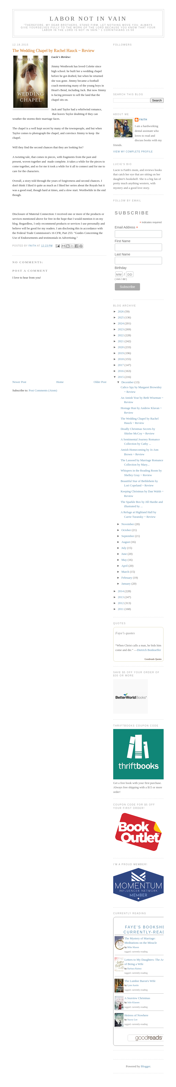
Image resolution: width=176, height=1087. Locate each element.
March (125, 571)
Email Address (126, 227)
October (126, 530)
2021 (121, 341)
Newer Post (19, 382)
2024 (121, 323)
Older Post (100, 382)
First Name (122, 241)
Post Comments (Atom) (43, 390)
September (128, 536)
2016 (121, 371)
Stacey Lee (132, 1019)
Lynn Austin (133, 985)
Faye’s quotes (125, 633)
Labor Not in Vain (88, 18)
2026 (121, 311)
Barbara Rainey (134, 968)
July (124, 548)
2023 (121, 329)
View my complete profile (133, 151)
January (126, 583)
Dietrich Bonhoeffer (149, 650)
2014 (121, 591)
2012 (121, 603)
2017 (121, 365)
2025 (121, 317)
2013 (121, 597)
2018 (121, 359)
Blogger (145, 1066)
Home (60, 382)
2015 (121, 377)
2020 (121, 347)
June (124, 554)
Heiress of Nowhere (136, 1015)
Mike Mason (133, 947)
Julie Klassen (133, 1002)
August (126, 542)
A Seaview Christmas (137, 998)
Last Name (122, 254)
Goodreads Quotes (153, 659)
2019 (121, 353)
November (128, 524)
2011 (121, 609)
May (124, 559)
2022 (121, 335)
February (127, 577)
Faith (143, 119)
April (125, 565)
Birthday (120, 268)
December (128, 382)
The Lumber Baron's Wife (140, 981)
